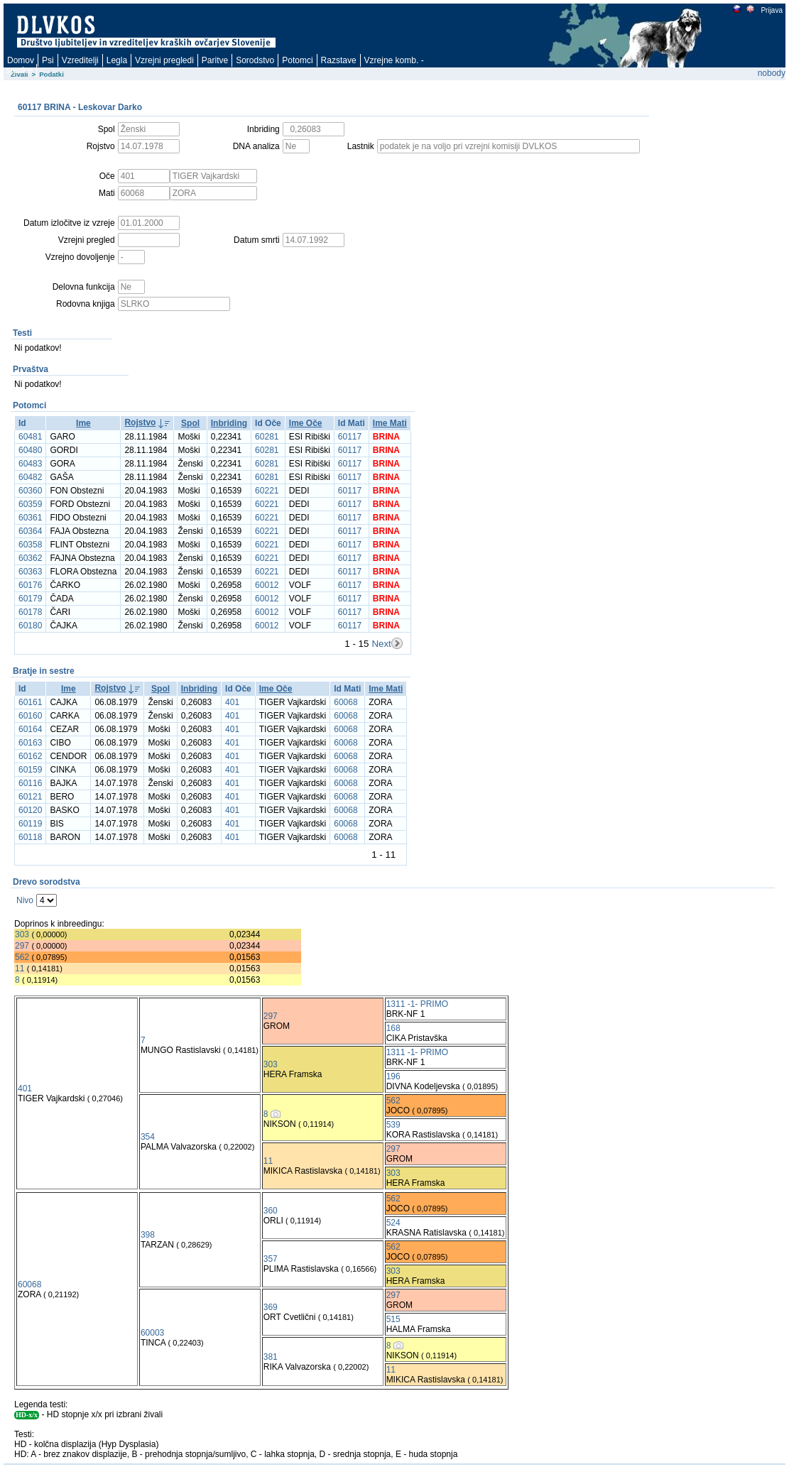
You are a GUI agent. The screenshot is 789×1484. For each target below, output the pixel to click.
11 (19, 968)
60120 (30, 810)
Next (381, 643)
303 (22, 934)
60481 (30, 437)
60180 (30, 626)
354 (148, 1137)
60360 (30, 491)
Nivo (24, 900)
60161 (30, 702)
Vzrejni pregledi (164, 60)
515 (393, 1319)
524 (393, 1223)
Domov (20, 60)
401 (232, 702)
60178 (30, 612)
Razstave (339, 60)
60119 (30, 824)
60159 (30, 770)
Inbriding (229, 423)
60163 (30, 743)
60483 (30, 464)
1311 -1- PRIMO (417, 1004)
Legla (117, 60)
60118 (30, 837)
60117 (349, 437)
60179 (30, 599)
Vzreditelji (80, 60)
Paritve (215, 60)
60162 (30, 756)
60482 (30, 477)
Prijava (771, 10)
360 (270, 1211)
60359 (30, 504)
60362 (30, 558)
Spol (190, 423)
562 (22, 957)
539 (393, 1125)
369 (270, 1307)
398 (148, 1235)
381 (270, 1357)
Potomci (297, 60)
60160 (30, 716)
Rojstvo (140, 422)
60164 (30, 729)
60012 (266, 585)
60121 (30, 797)
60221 (266, 491)
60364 (30, 531)
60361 (30, 518)
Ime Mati (390, 423)
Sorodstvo (255, 60)
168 (393, 1028)
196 (393, 1076)
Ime (83, 423)
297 (22, 946)
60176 (30, 585)
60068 (345, 702)
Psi (48, 60)
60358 (30, 545)
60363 (30, 572)
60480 (30, 450)
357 (270, 1259)
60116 (30, 783)
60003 (152, 1333)
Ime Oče (305, 423)
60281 (266, 437)
